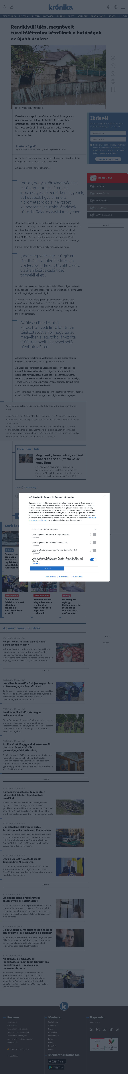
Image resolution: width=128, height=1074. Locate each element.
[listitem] (64, 529)
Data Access (63, 577)
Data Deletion (51, 577)
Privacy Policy (77, 577)
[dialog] (64, 537)
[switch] (93, 534)
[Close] (104, 497)
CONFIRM (47, 568)
